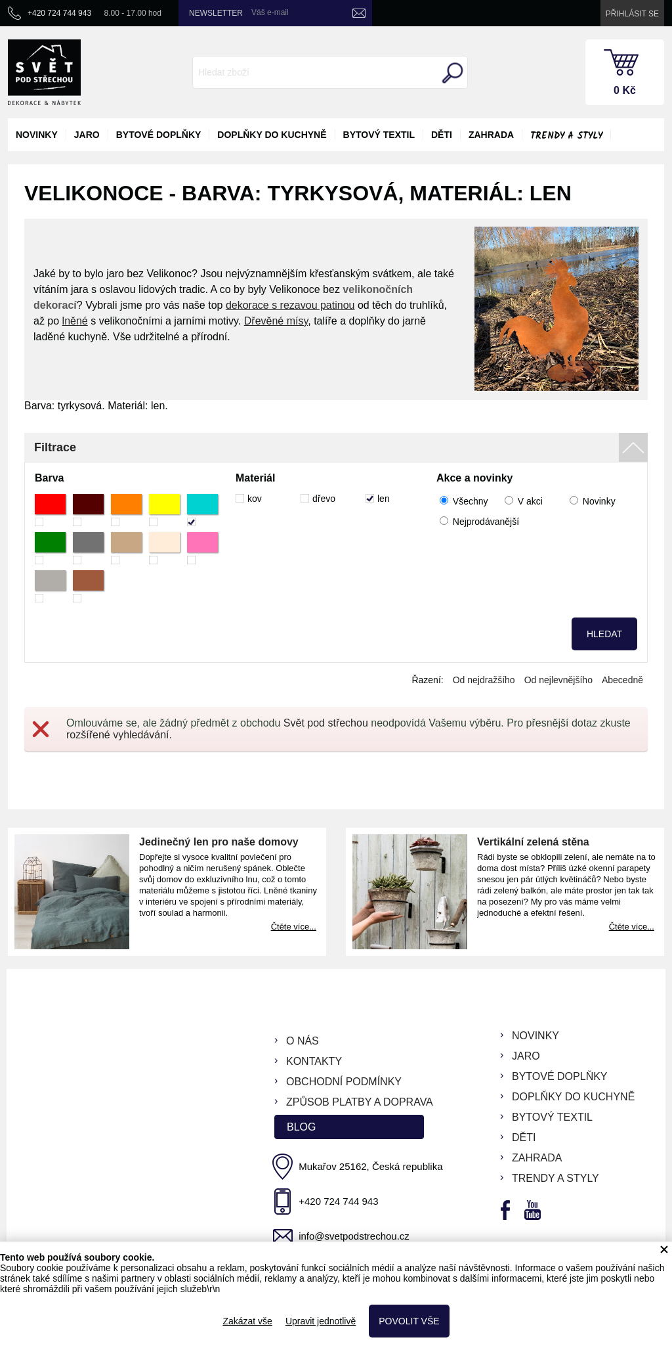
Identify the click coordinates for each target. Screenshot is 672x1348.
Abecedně (622, 680)
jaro (87, 134)
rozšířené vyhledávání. (119, 734)
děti (441, 134)
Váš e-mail (270, 12)
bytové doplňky (158, 134)
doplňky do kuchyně (271, 134)
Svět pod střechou (326, 723)
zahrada (491, 134)
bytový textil (379, 134)
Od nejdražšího (484, 680)
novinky (37, 134)
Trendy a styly (566, 136)
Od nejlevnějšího (558, 680)
